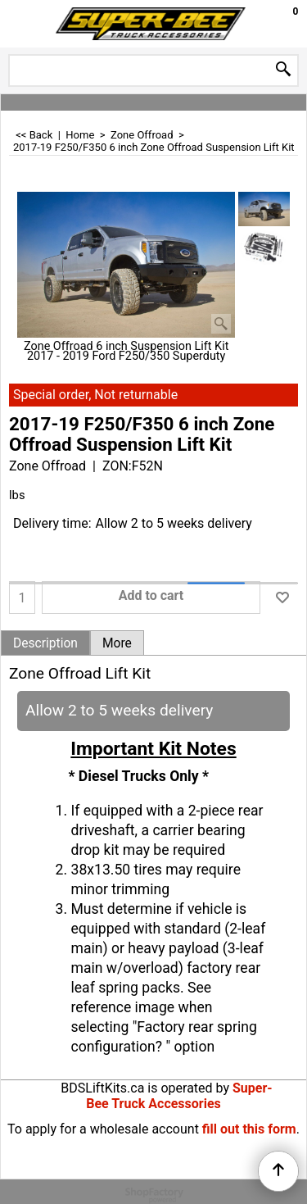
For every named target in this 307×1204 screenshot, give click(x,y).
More (117, 643)
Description (45, 643)
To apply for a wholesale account (103, 1129)
